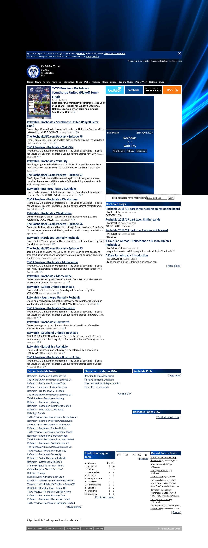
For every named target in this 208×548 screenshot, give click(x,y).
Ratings (130, 150)
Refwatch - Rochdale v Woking (43, 402)
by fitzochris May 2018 (137, 233)
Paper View (141, 82)
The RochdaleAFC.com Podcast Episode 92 (49, 446)
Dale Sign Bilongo (36, 473)
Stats (105, 82)
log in (137, 60)
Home (30, 82)
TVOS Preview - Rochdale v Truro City (46, 450)
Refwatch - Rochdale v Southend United (48, 443)
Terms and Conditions (114, 53)
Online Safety (87, 528)
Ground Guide (126, 82)
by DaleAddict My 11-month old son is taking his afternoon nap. (131, 258)
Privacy (68, 528)
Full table (143, 458)
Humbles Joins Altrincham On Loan (45, 476)
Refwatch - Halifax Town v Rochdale (46, 390)
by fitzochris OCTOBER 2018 (143, 212)
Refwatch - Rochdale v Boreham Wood (47, 435)
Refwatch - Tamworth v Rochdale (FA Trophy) (50, 480)
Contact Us (41, 528)
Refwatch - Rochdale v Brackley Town (46, 383)
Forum (46, 82)
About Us (31, 528)
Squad (113, 82)
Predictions (141, 150)
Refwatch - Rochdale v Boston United (46, 375)
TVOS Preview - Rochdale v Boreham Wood (49, 431)
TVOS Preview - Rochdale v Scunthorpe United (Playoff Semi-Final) (75, 92)
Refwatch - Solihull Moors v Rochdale (46, 458)
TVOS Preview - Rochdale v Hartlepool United (51, 502)
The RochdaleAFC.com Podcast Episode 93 (49, 394)
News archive (74, 506)
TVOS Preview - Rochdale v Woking (45, 398)
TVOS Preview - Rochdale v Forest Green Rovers (52, 417)
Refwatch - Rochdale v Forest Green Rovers (49, 420)
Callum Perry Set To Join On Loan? (45, 469)
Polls (87, 82)
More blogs (174, 265)
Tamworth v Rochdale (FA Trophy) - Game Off (51, 484)
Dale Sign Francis (36, 413)
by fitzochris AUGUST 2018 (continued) (133, 223)
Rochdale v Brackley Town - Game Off (46, 488)
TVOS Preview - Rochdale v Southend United (50, 439)
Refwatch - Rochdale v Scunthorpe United (49, 405)
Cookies (76, 528)
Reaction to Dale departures (99, 375)
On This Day (124, 393)
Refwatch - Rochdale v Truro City (44, 454)
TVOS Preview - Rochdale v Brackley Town (49, 491)
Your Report (119, 150)
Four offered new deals (96, 387)
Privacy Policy (92, 56)
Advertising (98, 528)
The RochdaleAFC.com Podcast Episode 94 (49, 379)
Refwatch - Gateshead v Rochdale (44, 461)
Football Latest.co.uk (168, 417)
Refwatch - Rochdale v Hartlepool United (48, 499)
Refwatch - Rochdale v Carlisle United (46, 428)
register (146, 60)
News (38, 82)
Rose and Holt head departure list (102, 383)
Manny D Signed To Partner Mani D (45, 465)
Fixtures (96, 82)
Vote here (174, 375)
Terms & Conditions (55, 528)
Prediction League (104, 497)
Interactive (68, 82)
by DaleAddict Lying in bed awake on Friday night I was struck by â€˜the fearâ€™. (140, 246)
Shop (162, 82)
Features (56, 82)
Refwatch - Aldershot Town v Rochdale (47, 387)
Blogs (79, 82)
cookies (81, 53)
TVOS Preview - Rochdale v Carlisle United (49, 424)
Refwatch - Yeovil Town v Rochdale (45, 409)
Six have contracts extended (99, 379)
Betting (153, 82)
